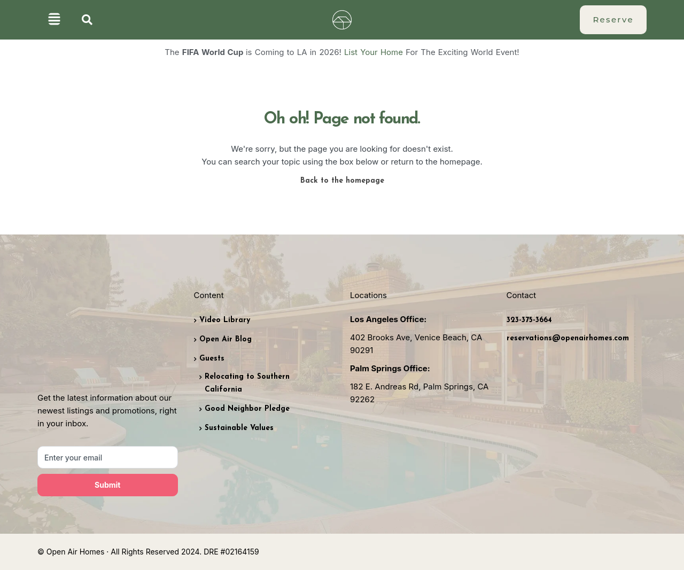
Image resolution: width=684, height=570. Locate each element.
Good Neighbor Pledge (247, 409)
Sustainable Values (239, 428)
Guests (211, 359)
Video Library (224, 320)
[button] (54, 20)
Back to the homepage (342, 181)
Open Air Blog (225, 339)
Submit (107, 484)
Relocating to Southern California (247, 383)
